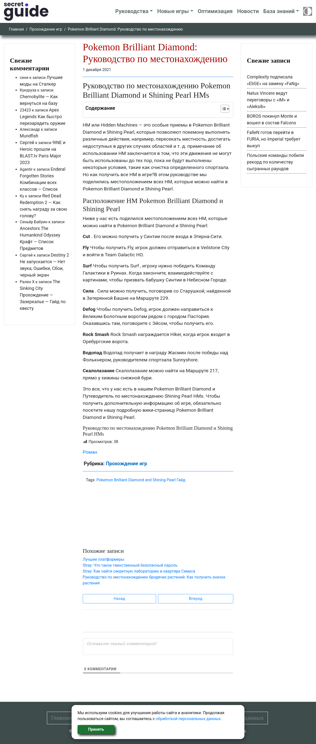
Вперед (195, 598)
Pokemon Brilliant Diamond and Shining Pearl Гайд (140, 480)
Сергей (27, 142)
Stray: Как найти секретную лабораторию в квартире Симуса (139, 571)
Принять (96, 729)
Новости (248, 11)
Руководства (132, 11)
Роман (90, 452)
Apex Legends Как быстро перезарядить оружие (42, 116)
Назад (119, 598)
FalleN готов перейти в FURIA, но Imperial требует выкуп (273, 139)
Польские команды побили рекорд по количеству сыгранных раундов (275, 162)
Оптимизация (215, 11)
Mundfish (29, 135)
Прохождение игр (45, 29)
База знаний (279, 11)
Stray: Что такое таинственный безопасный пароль (130, 565)
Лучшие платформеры (103, 559)
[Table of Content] (225, 109)
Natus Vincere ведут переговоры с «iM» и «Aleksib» (268, 100)
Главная (16, 29)
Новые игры (173, 11)
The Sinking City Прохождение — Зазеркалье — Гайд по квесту (43, 295)
